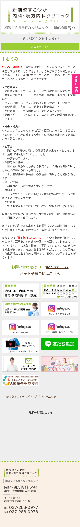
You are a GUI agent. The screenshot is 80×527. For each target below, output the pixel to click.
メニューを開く (40, 46)
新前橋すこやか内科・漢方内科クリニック (31, 396)
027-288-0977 (57, 267)
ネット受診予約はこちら (40, 274)
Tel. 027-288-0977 (39, 38)
